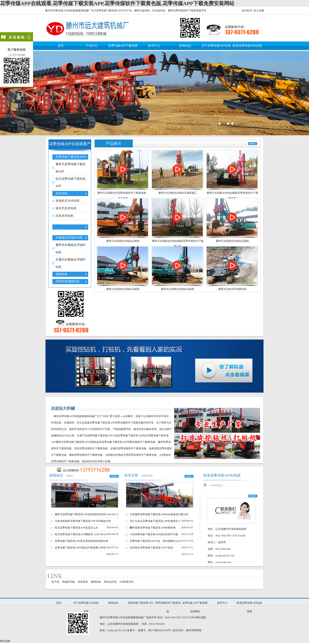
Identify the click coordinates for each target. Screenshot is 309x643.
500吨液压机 (127, 581)
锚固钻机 (62, 274)
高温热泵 (83, 581)
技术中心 (154, 45)
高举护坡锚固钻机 (68, 281)
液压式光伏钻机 (66, 208)
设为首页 (247, 10)
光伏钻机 (62, 193)
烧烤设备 (96, 581)
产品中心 (92, 45)
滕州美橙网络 (193, 630)
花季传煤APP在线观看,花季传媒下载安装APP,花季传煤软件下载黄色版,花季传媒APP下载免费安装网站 (117, 3)
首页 (61, 45)
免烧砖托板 (68, 581)
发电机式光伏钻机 (68, 200)
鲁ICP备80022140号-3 (160, 630)
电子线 (55, 581)
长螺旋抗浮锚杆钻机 (69, 237)
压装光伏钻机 (65, 215)
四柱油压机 (110, 581)
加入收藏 (259, 10)
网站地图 (200, 617)
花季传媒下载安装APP (70, 156)
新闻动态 (185, 45)
